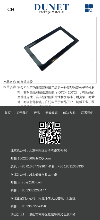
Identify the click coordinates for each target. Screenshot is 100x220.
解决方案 (69, 113)
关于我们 (22, 113)
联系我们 (87, 113)
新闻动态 (51, 113)
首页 (8, 113)
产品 (37, 113)
